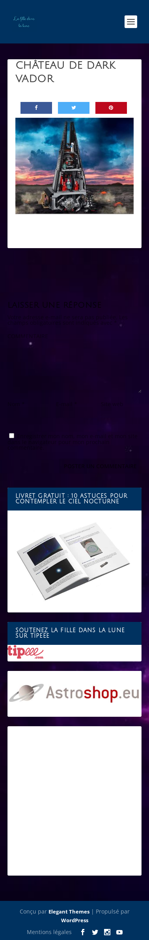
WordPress (74, 920)
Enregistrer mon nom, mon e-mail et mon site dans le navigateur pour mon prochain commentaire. (72, 441)
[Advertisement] (74, 801)
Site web (112, 404)
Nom (16, 404)
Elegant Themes (68, 911)
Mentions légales (49, 932)
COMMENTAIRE (27, 336)
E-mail (66, 404)
